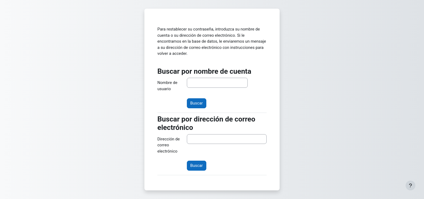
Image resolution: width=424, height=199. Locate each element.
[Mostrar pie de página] (410, 185)
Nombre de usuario (167, 85)
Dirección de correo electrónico (168, 145)
